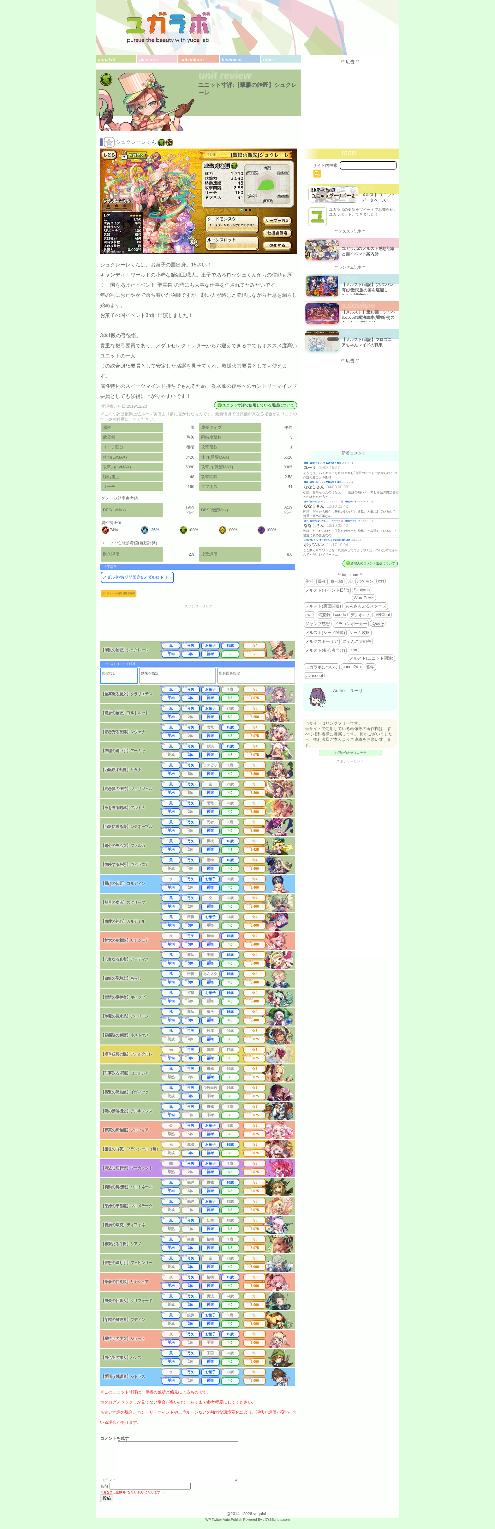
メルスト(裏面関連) (323, 606)
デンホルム (360, 614)
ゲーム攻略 (359, 632)
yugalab (106, 59)
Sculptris (362, 590)
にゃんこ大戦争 (357, 641)
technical (231, 59)
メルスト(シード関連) (325, 632)
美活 (309, 581)
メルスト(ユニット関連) (371, 658)
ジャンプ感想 (317, 623)
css (381, 581)
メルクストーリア (321, 641)
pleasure (148, 59)
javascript (314, 675)
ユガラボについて (321, 667)
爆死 (322, 581)
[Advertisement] (202, 625)
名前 (104, 1493)
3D (350, 581)
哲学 (370, 667)
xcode (340, 614)
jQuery (378, 623)
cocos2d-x (352, 666)
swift (309, 614)
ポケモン (365, 581)
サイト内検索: (326, 165)
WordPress (364, 597)
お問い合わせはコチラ (350, 752)
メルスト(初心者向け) (325, 650)
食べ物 (337, 581)
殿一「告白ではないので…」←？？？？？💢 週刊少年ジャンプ (332, 501)
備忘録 (324, 614)
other (268, 59)
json (353, 650)
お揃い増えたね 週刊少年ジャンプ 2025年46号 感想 (327, 540)
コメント (108, 1487)
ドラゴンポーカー (350, 623)
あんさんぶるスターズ (365, 606)
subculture (192, 59)
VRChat (382, 614)
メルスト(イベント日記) (327, 590)
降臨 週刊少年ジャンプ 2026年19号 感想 (322, 463)
